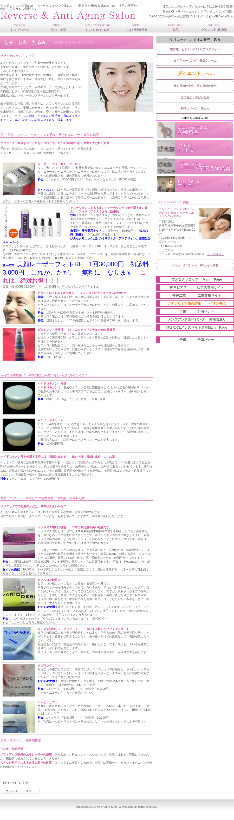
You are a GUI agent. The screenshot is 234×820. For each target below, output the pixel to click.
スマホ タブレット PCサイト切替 (195, 265)
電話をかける (167, 241)
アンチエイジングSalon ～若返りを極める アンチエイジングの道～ (69, 16)
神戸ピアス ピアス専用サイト (197, 287)
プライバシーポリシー (19, 791)
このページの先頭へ (14, 782)
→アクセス (166, 249)
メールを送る (215, 254)
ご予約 (195, 184)
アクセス (195, 148)
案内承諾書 (195, 166)
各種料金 (195, 130)
